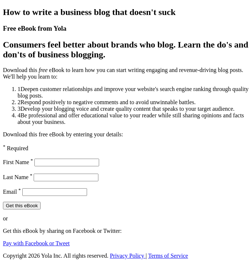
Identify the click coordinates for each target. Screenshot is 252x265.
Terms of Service (168, 256)
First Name (18, 162)
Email (12, 192)
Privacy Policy (128, 256)
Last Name (17, 177)
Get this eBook (22, 205)
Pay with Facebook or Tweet (36, 243)
